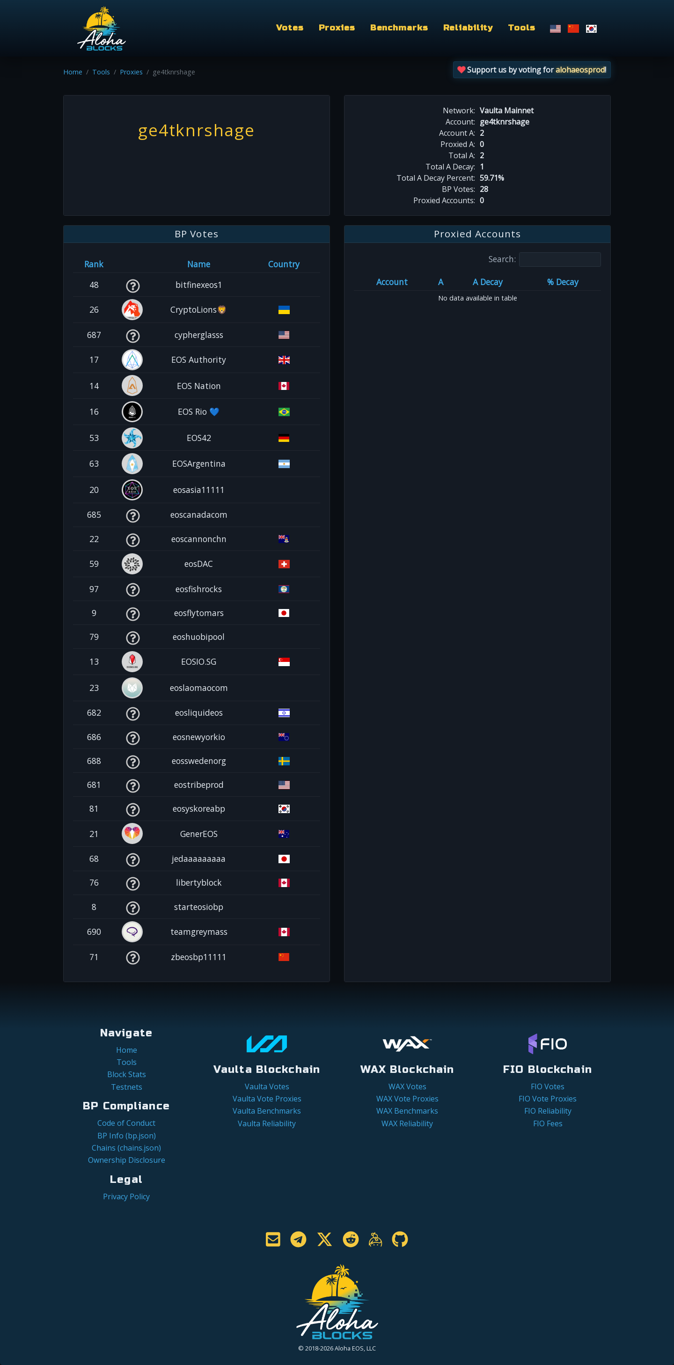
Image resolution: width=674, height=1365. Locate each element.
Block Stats (126, 1074)
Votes (289, 28)
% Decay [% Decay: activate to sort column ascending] (563, 281)
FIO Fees (548, 1123)
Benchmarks (399, 28)
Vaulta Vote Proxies (267, 1098)
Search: (545, 259)
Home (72, 71)
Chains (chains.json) (126, 1148)
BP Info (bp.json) (126, 1135)
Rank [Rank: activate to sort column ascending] (93, 264)
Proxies (337, 28)
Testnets (126, 1087)
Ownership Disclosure (126, 1160)
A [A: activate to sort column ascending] (440, 281)
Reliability (468, 28)
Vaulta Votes (267, 1086)
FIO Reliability (547, 1111)
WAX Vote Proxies (407, 1098)
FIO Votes (547, 1086)
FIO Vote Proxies (548, 1098)
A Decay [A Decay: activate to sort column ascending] (488, 281)
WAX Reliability (407, 1123)
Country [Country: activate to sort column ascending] (284, 264)
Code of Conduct (126, 1123)
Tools (521, 28)
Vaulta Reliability (267, 1123)
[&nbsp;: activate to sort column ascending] (132, 264)
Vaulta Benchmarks (267, 1111)
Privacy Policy (126, 1196)
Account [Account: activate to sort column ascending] (392, 281)
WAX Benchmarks (407, 1111)
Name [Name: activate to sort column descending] (198, 264)
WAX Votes (407, 1086)
